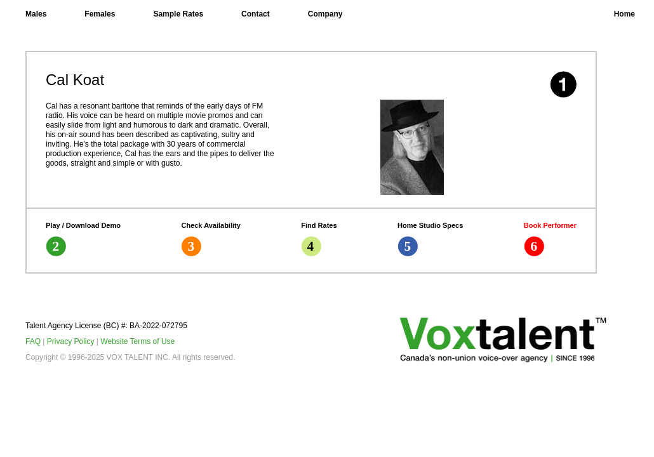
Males (35, 14)
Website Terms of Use (137, 341)
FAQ (33, 341)
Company (325, 14)
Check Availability (210, 239)
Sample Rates (178, 14)
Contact (255, 14)
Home (624, 14)
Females (99, 14)
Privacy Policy (71, 341)
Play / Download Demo (83, 239)
